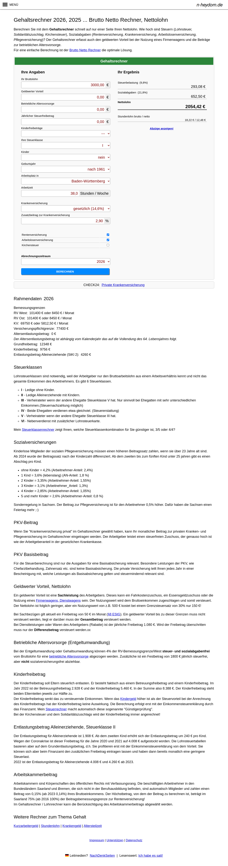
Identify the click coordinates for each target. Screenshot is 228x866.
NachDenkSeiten (102, 855)
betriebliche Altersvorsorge (69, 656)
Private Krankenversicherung (123, 285)
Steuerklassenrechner (38, 430)
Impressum (96, 840)
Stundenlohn (50, 826)
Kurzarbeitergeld (26, 826)
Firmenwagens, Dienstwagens (58, 600)
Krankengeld (71, 826)
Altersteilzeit (93, 826)
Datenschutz (134, 840)
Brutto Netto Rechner (85, 50)
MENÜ (13, 4)
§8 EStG (114, 614)
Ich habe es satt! (150, 855)
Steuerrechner (56, 709)
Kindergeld (128, 699)
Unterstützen (115, 840)
